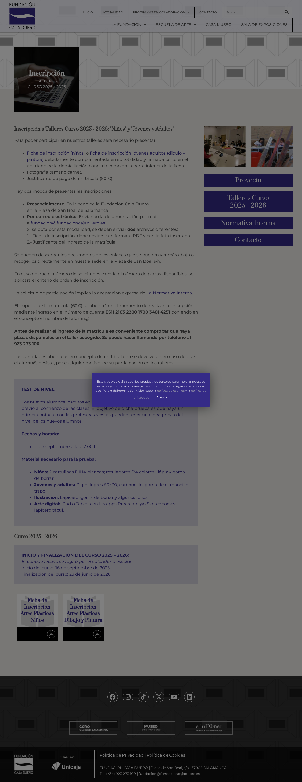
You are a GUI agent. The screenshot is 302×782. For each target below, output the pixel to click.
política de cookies (171, 391)
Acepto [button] (161, 397)
